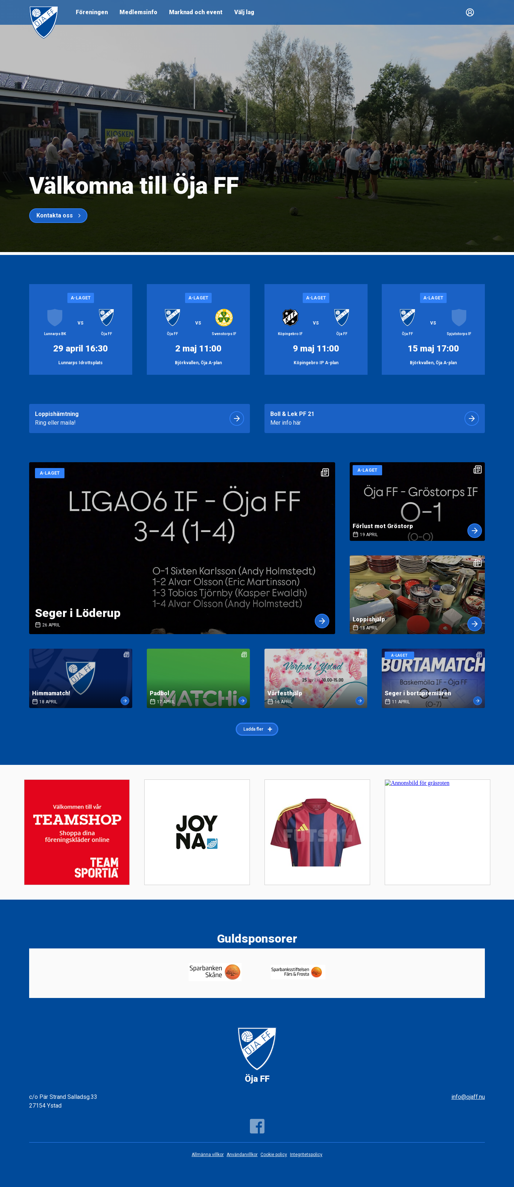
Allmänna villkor (208, 1154)
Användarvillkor (242, 1154)
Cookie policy (273, 1154)
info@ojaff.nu (468, 1096)
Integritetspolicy (306, 1154)
